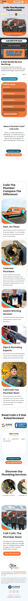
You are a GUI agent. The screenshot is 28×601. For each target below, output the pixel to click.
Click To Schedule (10, 114)
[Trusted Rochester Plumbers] (7, 14)
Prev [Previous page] (3, 74)
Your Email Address (9, 100)
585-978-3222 (19, 573)
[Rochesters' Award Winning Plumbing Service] (20, 14)
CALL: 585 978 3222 (13, 155)
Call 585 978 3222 (14, 41)
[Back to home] (4, 2)
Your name (6, 87)
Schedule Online (13, 151)
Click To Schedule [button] (14, 46)
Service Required (8, 107)
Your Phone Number (9, 93)
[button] (26, 1)
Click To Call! (18, 2)
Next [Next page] (24, 74)
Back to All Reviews (9, 79)
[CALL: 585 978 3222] (14, 531)
